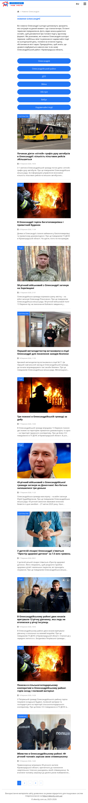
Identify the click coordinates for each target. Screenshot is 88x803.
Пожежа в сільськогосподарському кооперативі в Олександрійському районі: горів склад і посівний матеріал (41, 688)
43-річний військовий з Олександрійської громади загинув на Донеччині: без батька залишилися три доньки (42, 485)
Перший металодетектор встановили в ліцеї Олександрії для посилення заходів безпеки (43, 352)
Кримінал (22, 716)
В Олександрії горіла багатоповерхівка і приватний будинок (40, 223)
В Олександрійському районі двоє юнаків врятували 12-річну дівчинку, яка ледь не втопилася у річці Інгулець (41, 619)
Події (20, 185)
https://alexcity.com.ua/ (52, 796)
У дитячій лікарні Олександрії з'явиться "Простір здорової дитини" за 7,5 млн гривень (43, 552)
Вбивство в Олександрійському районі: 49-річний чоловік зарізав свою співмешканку (42, 755)
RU (77, 3)
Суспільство (23, 116)
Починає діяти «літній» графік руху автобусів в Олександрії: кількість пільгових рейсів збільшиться (43, 156)
